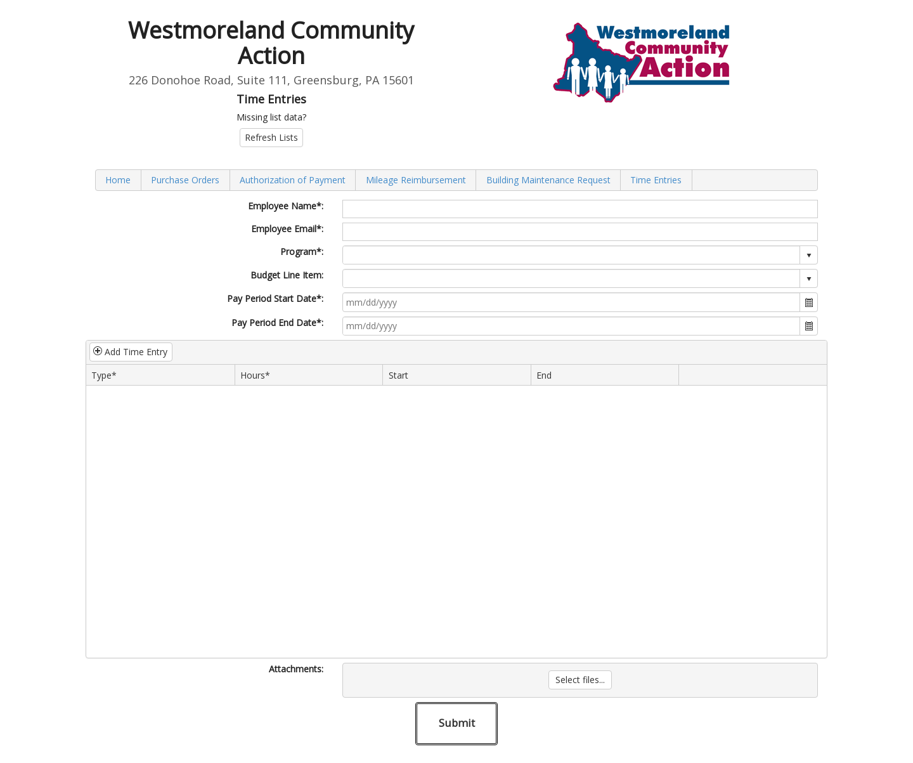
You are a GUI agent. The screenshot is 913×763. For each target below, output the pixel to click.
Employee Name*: (285, 206)
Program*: (301, 251)
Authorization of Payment (293, 180)
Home (118, 180)
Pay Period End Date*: (277, 322)
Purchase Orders (185, 180)
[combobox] (571, 255)
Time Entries (656, 180)
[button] (808, 302)
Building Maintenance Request (548, 180)
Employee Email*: (287, 229)
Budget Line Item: (286, 275)
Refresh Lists (271, 137)
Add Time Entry (130, 352)
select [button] (809, 256)
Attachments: (296, 669)
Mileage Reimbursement (416, 180)
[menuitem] (118, 180)
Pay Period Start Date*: (275, 298)
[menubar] (456, 179)
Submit (457, 722)
